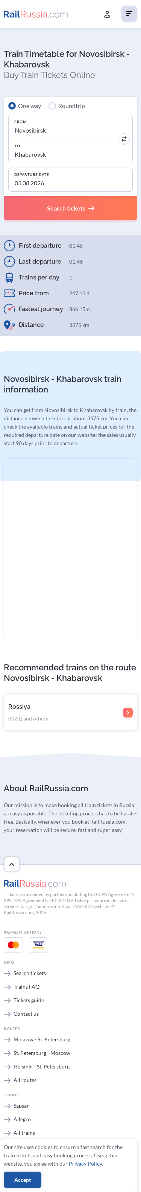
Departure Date (31, 174)
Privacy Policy (85, 1163)
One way (29, 105)
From (20, 121)
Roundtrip (71, 105)
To (17, 145)
